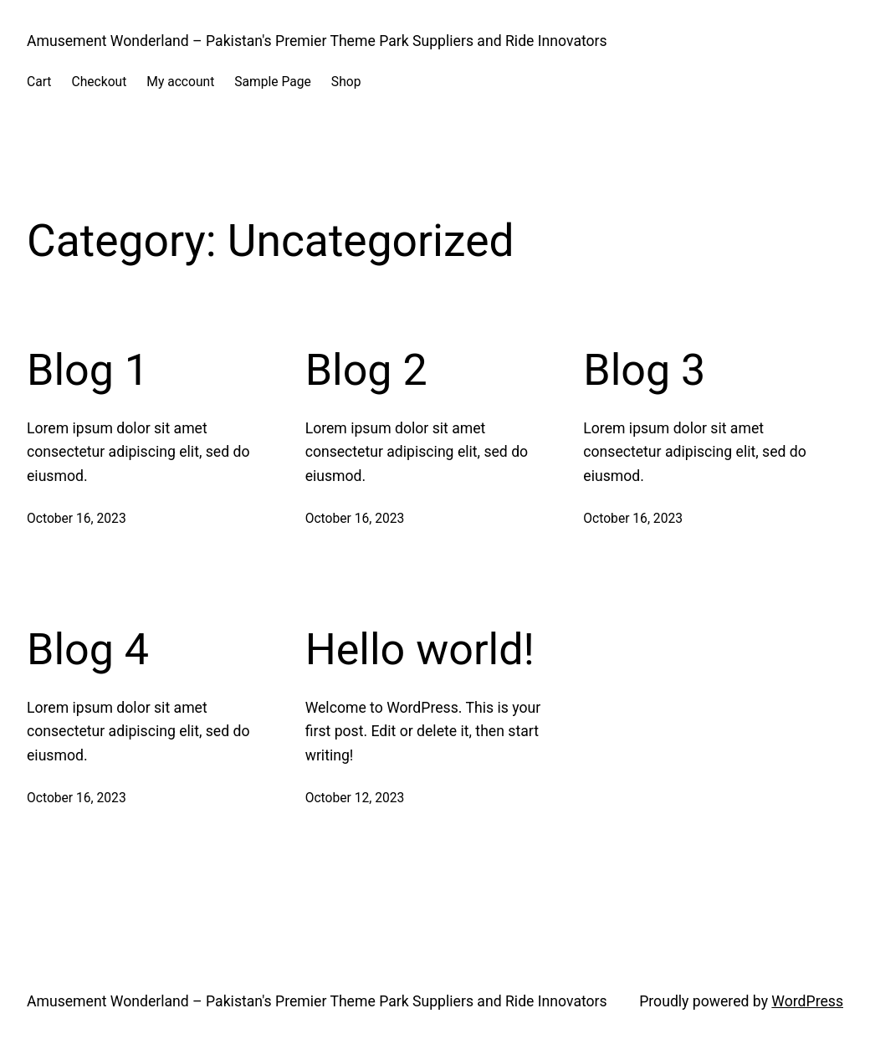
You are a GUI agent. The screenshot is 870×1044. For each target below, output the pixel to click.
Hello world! (420, 649)
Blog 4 (88, 649)
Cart (39, 82)
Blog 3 (644, 370)
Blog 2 (366, 370)
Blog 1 (88, 370)
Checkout (98, 82)
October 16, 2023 (76, 518)
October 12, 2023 (355, 798)
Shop (346, 82)
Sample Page (272, 82)
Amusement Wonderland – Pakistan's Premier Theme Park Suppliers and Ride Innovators (317, 41)
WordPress (807, 1001)
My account (180, 82)
